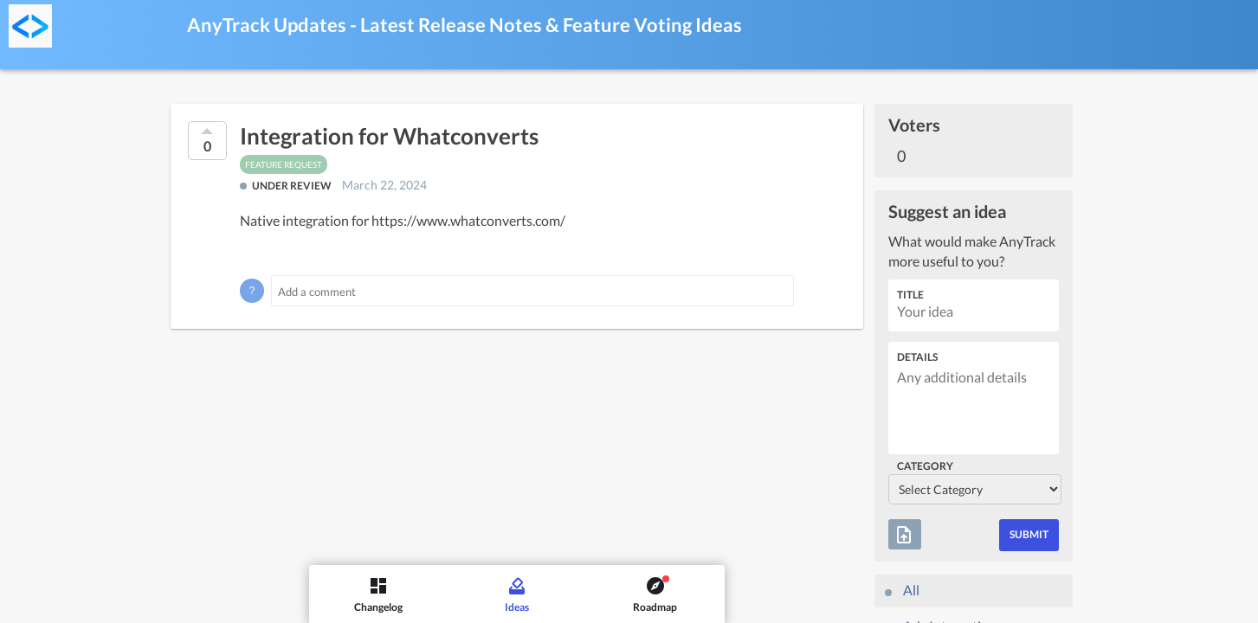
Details (917, 356)
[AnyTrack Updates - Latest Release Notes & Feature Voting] (30, 26)
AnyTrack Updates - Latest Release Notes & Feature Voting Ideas (464, 24)
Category (925, 465)
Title (910, 294)
